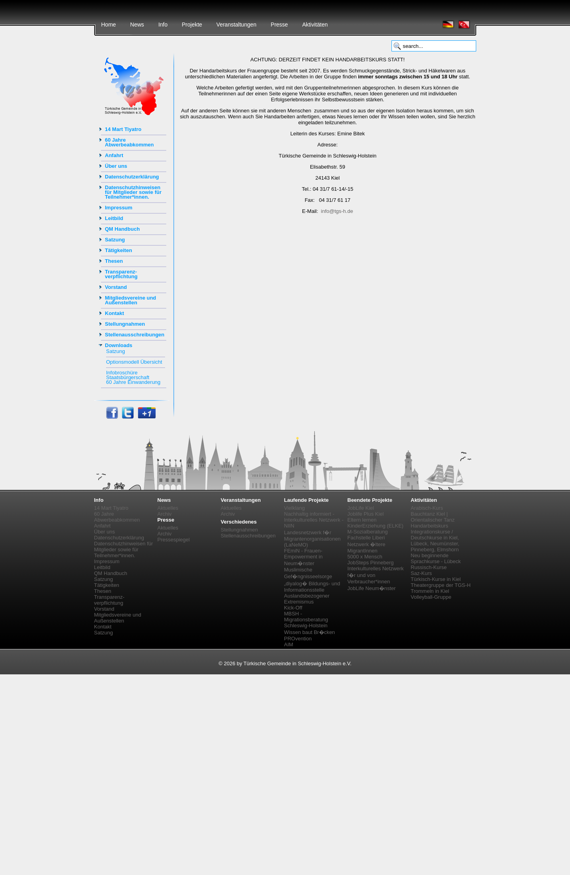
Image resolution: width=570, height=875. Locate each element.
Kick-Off (293, 608)
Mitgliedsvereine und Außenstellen (130, 300)
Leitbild (114, 218)
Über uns (116, 166)
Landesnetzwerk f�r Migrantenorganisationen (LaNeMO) (312, 539)
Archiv (165, 514)
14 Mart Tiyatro (123, 129)
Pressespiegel (174, 540)
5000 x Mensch (365, 557)
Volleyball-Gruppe (431, 597)
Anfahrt (114, 155)
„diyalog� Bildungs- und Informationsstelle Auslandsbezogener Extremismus (312, 593)
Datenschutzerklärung (132, 177)
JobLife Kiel (361, 508)
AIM (288, 644)
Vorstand (116, 287)
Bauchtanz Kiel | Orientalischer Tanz (433, 517)
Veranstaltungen (236, 24)
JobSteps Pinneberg (371, 563)
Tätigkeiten (118, 250)
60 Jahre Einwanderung (133, 382)
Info (162, 24)
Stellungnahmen (125, 324)
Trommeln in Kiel (430, 591)
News (137, 24)
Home (108, 24)
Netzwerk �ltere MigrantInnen (367, 547)
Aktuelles (168, 508)
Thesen (114, 261)
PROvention (298, 639)
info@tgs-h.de (337, 211)
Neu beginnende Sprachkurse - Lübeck (436, 558)
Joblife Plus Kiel (366, 514)
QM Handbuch (122, 229)
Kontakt (114, 313)
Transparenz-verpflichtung (121, 274)
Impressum (118, 208)
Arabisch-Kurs (427, 508)
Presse (279, 24)
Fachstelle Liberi (366, 538)
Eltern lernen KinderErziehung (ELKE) (376, 523)
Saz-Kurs (421, 573)
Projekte (192, 24)
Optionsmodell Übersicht (134, 362)
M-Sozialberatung (368, 532)
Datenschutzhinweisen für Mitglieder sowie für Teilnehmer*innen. (133, 192)
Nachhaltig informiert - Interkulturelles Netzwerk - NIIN (314, 520)
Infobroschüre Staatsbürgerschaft (127, 375)
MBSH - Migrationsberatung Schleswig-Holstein (306, 619)
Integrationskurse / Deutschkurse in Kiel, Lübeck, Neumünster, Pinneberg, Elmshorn (435, 540)
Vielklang (294, 508)
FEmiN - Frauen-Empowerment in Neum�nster (303, 557)
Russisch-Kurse (429, 567)
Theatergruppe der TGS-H (441, 585)
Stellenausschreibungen (134, 335)
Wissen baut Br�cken (309, 632)
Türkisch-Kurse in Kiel (436, 579)
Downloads (118, 345)
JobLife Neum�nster (372, 588)
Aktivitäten (315, 24)
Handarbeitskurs (429, 526)
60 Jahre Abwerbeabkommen (129, 142)
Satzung (115, 240)
